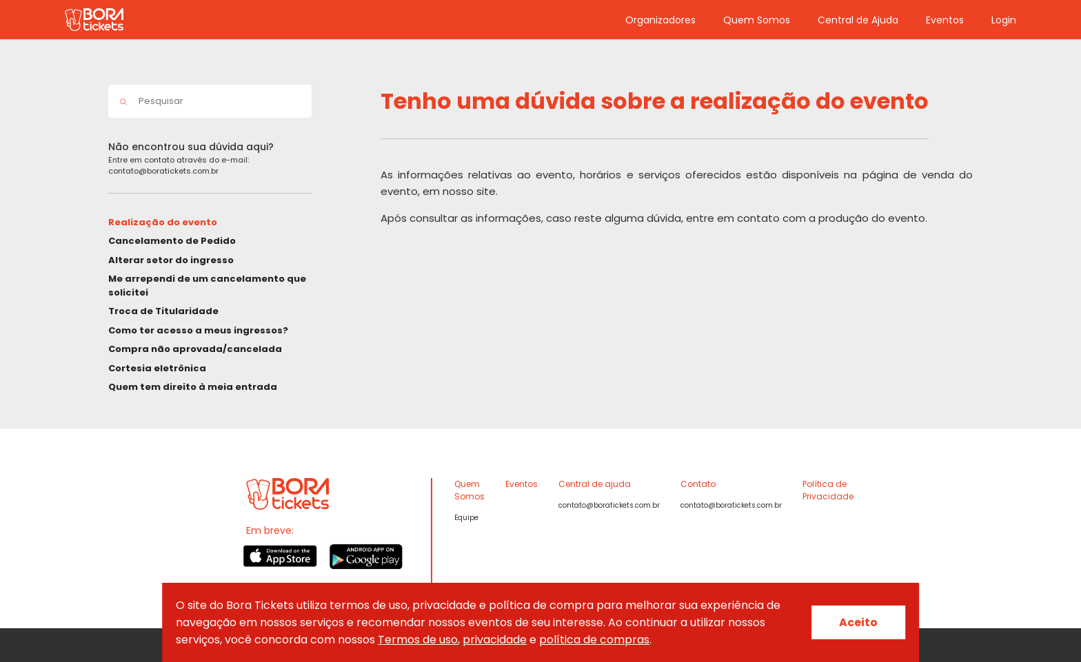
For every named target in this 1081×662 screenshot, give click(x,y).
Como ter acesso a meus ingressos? (198, 330)
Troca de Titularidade (163, 311)
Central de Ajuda (858, 20)
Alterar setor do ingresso (171, 260)
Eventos (945, 20)
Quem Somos (756, 20)
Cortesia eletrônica (157, 368)
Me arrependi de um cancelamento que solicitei (207, 285)
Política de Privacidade (827, 490)
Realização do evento (162, 222)
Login (1003, 20)
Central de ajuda (594, 484)
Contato (698, 484)
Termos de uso (418, 640)
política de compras (594, 640)
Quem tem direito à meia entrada (192, 386)
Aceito (858, 622)
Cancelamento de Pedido (172, 240)
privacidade (495, 640)
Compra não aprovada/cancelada (195, 348)
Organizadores (660, 20)
